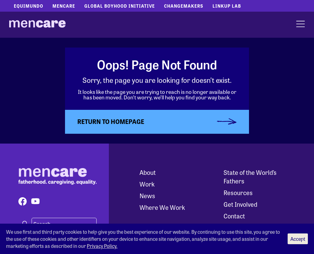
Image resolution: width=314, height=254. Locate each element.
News (147, 195)
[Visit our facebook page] (22, 201)
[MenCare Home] (37, 24)
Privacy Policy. (102, 245)
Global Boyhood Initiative (119, 6)
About (148, 172)
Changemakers (183, 6)
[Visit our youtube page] (35, 201)
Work (147, 183)
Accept (297, 238)
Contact (234, 215)
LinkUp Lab (227, 6)
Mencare (63, 6)
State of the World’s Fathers (250, 176)
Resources (238, 192)
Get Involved (240, 204)
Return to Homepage (110, 121)
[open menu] (300, 25)
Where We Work (162, 207)
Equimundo (28, 6)
